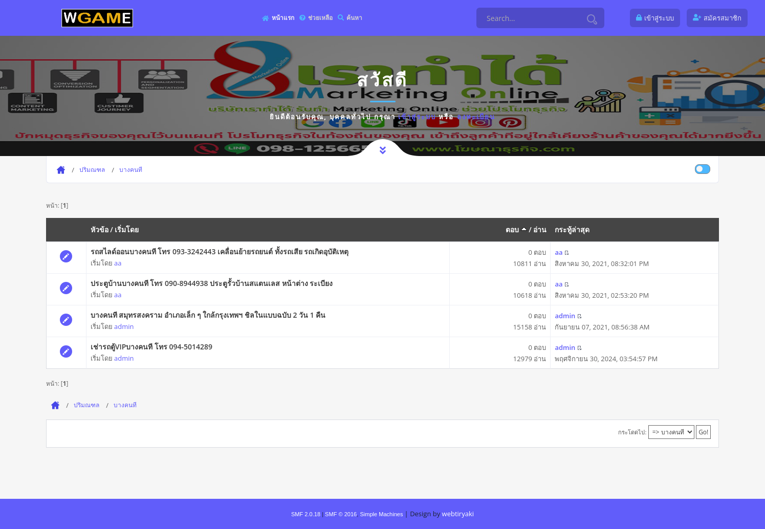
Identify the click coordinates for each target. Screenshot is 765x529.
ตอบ (516, 229)
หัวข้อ (99, 229)
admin (124, 326)
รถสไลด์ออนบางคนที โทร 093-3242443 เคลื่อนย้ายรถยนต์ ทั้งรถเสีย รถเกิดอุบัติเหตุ (220, 251)
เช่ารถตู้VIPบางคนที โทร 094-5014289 (151, 346)
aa (117, 263)
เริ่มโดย (127, 229)
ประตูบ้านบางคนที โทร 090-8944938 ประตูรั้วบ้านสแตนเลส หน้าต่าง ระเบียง (212, 283)
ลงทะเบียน (476, 116)
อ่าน (540, 229)
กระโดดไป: (632, 432)
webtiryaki (458, 513)
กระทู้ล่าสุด (572, 229)
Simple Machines (381, 514)
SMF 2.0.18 (305, 514)
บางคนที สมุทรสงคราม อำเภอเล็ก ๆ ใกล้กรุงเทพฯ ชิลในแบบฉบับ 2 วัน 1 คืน (208, 315)
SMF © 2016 (341, 514)
